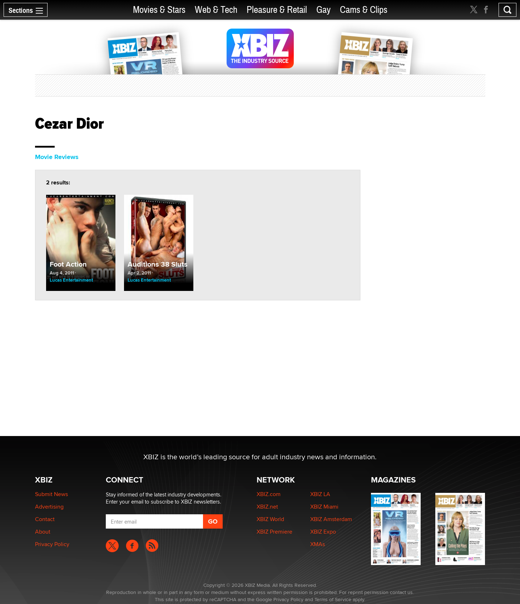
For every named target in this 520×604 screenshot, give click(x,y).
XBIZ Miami (324, 506)
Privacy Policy (52, 544)
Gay (323, 10)
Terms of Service (333, 599)
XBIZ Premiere (274, 532)
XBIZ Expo (323, 532)
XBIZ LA (320, 494)
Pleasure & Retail (277, 10)
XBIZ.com (269, 494)
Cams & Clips (363, 10)
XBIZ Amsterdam (331, 519)
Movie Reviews (57, 157)
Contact (45, 519)
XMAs (317, 544)
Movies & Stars (159, 10)
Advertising (49, 506)
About (42, 532)
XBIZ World (270, 519)
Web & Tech (216, 10)
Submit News (51, 494)
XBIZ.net (267, 506)
